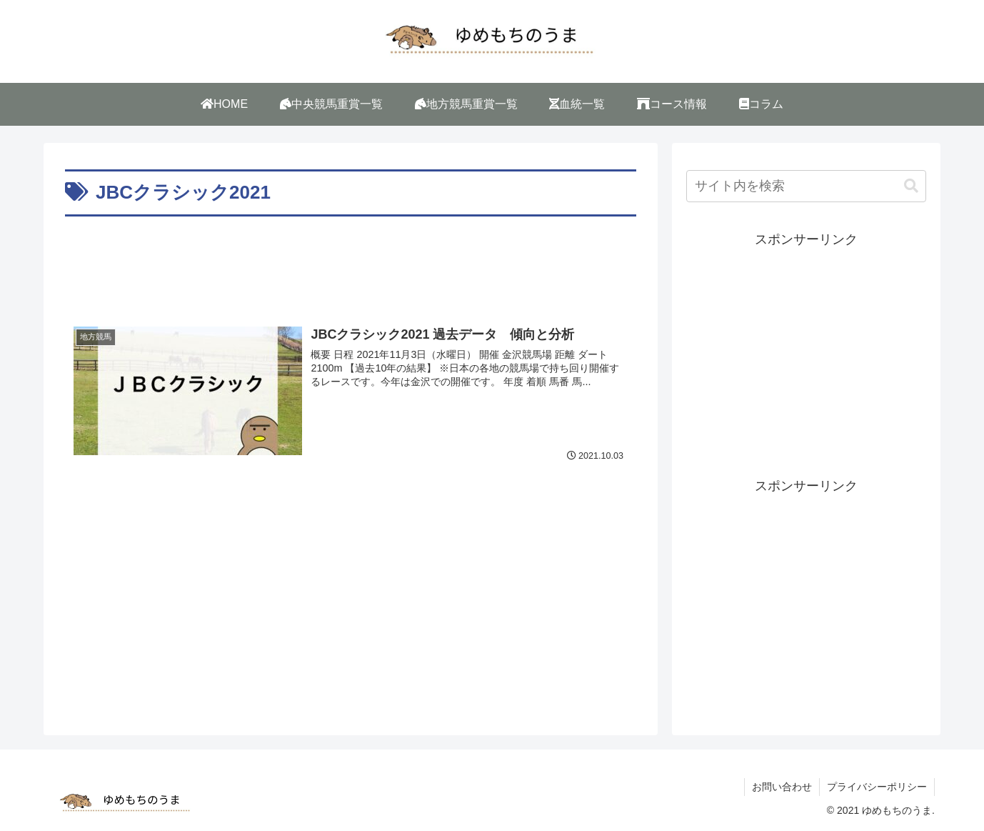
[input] (806, 186)
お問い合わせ (782, 786)
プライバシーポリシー (877, 786)
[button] (911, 186)
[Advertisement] (350, 260)
